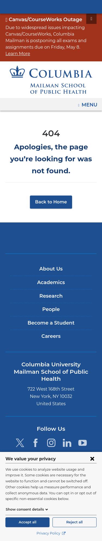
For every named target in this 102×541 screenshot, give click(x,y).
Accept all (27, 522)
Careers (51, 317)
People (51, 291)
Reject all (74, 522)
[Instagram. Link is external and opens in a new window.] (51, 417)
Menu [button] (90, 96)
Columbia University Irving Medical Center (51, 6)
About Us (51, 250)
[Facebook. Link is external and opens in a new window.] (35, 417)
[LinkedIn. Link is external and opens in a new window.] (67, 417)
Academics (51, 264)
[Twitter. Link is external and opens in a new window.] (19, 417)
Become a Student (51, 304)
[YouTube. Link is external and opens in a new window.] (82, 417)
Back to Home (51, 183)
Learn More (59, 47)
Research (51, 277)
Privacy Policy (51, 533)
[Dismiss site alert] (91, 19)
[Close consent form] (92, 458)
